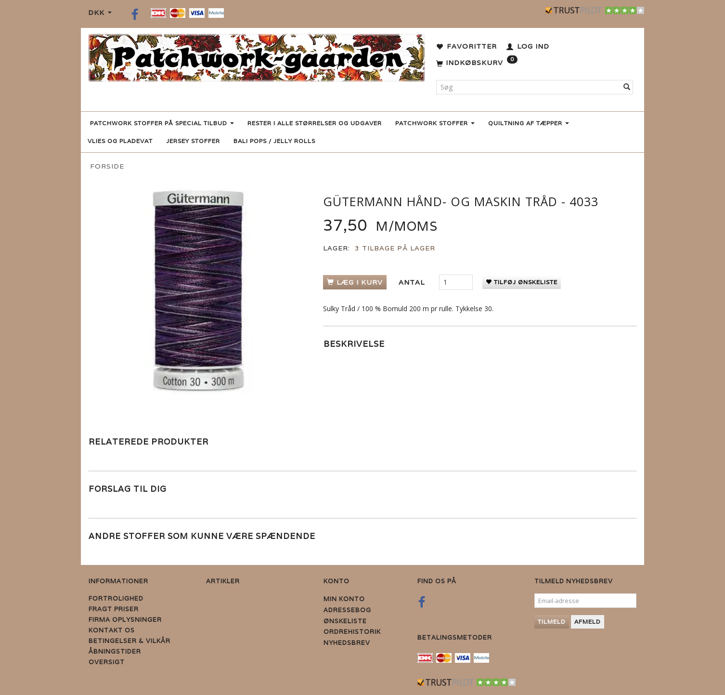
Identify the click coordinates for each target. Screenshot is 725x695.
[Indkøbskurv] (477, 63)
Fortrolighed (116, 598)
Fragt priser (114, 609)
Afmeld (587, 621)
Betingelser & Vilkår (129, 641)
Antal (413, 282)
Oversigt (107, 662)
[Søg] (627, 87)
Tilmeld (552, 621)
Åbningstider (115, 651)
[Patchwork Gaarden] (256, 55)
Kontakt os (112, 630)
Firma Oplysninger (125, 620)
